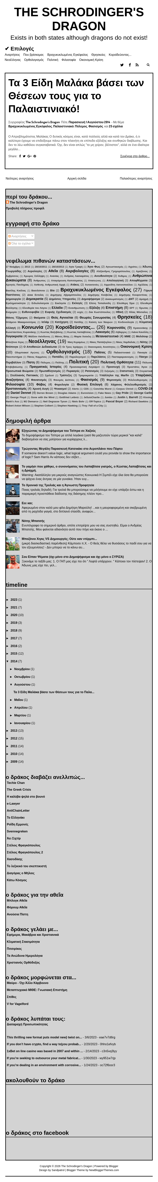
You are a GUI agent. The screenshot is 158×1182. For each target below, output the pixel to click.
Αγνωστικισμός (114, 266)
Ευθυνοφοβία (30, 311)
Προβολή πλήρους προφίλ (25, 208)
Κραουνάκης (140, 328)
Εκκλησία (60, 303)
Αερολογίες (35, 271)
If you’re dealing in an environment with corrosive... (44, 1065)
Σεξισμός (109, 371)
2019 (14, 622)
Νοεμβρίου (22, 669)
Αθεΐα (53, 271)
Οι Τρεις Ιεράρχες (72, 346)
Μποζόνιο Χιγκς (15, 342)
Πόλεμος (81, 126)
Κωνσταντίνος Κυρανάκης (21, 332)
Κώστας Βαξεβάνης (51, 332)
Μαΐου (19, 699)
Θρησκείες (98, 54)
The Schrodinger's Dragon (29, 202)
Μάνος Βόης (62, 336)
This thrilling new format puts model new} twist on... (44, 1037)
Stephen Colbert (43, 405)
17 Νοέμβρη (13, 266)
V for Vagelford (17, 1004)
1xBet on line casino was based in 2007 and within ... (45, 1051)
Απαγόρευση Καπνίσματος (67, 280)
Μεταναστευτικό (107, 336)
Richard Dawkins (138, 401)
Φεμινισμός (114, 379)
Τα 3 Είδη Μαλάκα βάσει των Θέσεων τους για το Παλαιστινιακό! (76, 95)
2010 (14, 753)
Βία (52, 290)
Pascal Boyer (114, 401)
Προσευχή (113, 366)
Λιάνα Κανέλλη (139, 332)
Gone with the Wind (42, 397)
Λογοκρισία (14, 336)
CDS (86, 388)
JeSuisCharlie (92, 397)
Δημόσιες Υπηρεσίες (62, 298)
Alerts (75, 388)
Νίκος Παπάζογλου (101, 342)
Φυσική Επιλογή (89, 384)
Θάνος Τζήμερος (17, 317)
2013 (27, 266)
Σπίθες (12, 997)
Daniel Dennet (21, 392)
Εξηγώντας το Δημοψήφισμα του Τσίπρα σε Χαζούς (59, 430)
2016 (14, 646)
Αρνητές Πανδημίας (17, 284)
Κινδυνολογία (126, 322)
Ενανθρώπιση (76, 308)
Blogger (113, 1166)
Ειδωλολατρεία (40, 303)
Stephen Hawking (67, 405)
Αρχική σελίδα (76, 178)
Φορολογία (62, 384)
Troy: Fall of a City (92, 405)
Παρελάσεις (98, 356)
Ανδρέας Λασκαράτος (76, 276)
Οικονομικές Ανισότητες (102, 346)
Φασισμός (95, 126)
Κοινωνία (32, 327)
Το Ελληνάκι (15, 817)
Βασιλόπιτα (38, 290)
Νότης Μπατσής (33, 520)
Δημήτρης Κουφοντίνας (133, 294)
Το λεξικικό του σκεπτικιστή (27, 866)
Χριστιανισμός (16, 388)
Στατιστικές (127, 370)
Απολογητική (115, 280)
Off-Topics (95, 401)
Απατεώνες (94, 280)
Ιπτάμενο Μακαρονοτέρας (21, 322)
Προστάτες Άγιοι (137, 366)
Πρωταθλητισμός (50, 370)
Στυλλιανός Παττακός (24, 375)
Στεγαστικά (145, 371)
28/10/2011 (41, 266)
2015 (14, 653)
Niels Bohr (78, 401)
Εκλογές (77, 303)
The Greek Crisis (19, 789)
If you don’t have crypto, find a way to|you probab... (44, 1044)
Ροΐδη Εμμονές (17, 824)
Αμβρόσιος (12, 276)
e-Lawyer (13, 803)
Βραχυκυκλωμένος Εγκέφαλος (67, 54)
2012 (14, 738)
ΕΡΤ (132, 308)
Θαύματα (39, 317)
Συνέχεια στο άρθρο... (135, 156)
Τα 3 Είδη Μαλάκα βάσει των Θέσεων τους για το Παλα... (53, 692)
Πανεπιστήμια (14, 356)
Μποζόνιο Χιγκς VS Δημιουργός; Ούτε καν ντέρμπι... (59, 538)
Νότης (144, 342)
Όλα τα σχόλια (19, 243)
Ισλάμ (45, 322)
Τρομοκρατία (85, 375)
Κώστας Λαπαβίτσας (79, 332)
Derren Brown (45, 393)
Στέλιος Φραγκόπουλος (23, 845)
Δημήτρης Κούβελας (100, 294)
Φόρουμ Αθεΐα (17, 907)
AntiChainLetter (18, 810)
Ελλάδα (57, 307)
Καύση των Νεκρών (101, 322)
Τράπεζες (66, 375)
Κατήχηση (61, 322)
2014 (14, 661)
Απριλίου (21, 707)
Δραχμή (143, 299)
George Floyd (18, 397)
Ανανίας (54, 276)
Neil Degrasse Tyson (55, 401)
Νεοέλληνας (13, 59)
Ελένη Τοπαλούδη (100, 303)
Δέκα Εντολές (35, 294)
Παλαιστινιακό (63, 126)
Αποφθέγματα (139, 280)
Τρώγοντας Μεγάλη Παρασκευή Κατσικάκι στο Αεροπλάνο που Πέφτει (72, 448)
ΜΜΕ (127, 336)
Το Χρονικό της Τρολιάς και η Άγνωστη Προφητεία (58, 485)
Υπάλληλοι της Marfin (114, 375)
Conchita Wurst (102, 388)
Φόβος (41, 384)
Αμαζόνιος (142, 271)
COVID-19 (145, 388)
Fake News (104, 393)
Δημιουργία (13, 298)
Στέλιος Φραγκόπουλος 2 (25, 852)
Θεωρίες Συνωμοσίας (95, 317)
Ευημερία (11, 312)
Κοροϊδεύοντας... (120, 54)
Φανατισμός (39, 379)
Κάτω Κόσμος (17, 880)
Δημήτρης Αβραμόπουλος (65, 294)
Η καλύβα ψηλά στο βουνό (26, 796)
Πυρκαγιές (73, 370)
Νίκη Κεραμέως (76, 342)
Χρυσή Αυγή (40, 388)
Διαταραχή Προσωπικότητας (27, 1024)
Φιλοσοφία (69, 59)
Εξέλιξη (94, 307)
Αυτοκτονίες (92, 284)
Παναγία (142, 352)
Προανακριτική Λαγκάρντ (85, 366)
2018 (14, 630)
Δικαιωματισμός (114, 299)
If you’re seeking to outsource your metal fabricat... (44, 1058)
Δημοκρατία (34, 298)
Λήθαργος (121, 332)
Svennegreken (17, 831)
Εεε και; (27, 503)
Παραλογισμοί (77, 356)
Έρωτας (143, 308)
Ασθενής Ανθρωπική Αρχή (49, 284)
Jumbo (108, 397)
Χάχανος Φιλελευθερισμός (128, 384)
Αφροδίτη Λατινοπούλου (118, 284)
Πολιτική (52, 59)
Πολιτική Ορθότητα (117, 362)
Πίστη (30, 362)
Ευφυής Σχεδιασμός (58, 311)
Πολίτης (59, 362)
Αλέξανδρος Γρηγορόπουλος (113, 271)
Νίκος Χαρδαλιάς (126, 342)
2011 (14, 746)
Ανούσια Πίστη (17, 914)
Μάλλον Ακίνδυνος (39, 336)
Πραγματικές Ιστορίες (46, 366)
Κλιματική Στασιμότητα (23, 941)
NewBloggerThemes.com (104, 1170)
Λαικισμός (102, 332)
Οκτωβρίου (22, 676)
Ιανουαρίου (22, 723)
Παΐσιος (100, 352)
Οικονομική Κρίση (91, 59)
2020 (14, 615)
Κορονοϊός (116, 328)
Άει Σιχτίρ (14, 838)
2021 (14, 607)
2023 (14, 599)
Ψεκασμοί (60, 388)
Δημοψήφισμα (90, 298)
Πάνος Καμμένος (37, 356)
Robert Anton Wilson (18, 405)
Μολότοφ (142, 336)
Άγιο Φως (93, 266)
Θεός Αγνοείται (62, 317)
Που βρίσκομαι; (33, 54)
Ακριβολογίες (77, 271)
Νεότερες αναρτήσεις (20, 178)
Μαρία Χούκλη (82, 336)
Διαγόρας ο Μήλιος (21, 873)
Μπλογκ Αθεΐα (17, 900)
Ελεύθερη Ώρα (125, 303)
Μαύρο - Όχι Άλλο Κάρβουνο (27, 983)
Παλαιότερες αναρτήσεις (136, 178)
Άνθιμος (122, 276)
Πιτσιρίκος (14, 948)
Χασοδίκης (14, 859)
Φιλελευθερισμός (138, 380)
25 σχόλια (116, 126)
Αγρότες (133, 266)
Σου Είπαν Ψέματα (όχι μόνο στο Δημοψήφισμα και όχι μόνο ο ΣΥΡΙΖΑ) (73, 556)
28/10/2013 (58, 266)
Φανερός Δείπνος (64, 380)
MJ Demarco (31, 401)
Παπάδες (58, 356)
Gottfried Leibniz (69, 397)
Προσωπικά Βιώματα (20, 370)
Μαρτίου (20, 715)
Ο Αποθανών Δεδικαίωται (40, 346)
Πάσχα (143, 356)
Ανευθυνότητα (103, 275)
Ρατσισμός (92, 370)
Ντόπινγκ (12, 346)
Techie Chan (16, 782)
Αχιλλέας (143, 284)
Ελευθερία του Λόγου (34, 308)
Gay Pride (122, 392)
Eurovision (87, 393)
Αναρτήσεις (12, 54)
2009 (14, 761)
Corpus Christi (124, 388)
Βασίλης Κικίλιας (16, 290)
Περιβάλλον (13, 362)
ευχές (80, 312)
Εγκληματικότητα (16, 303)
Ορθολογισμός (34, 59)
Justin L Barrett (127, 397)
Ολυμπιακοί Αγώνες (27, 352)
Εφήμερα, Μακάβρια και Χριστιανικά (33, 934)
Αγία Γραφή (76, 266)
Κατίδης (78, 322)
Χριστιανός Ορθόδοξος (23, 962)
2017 (14, 638)
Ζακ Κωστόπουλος (100, 312)
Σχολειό (49, 375)
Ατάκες (74, 284)
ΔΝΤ (131, 298)
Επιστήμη (114, 308)
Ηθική (119, 311)
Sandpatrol (58, 1170)
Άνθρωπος (39, 280)
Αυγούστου (22, 684)
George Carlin (143, 392)
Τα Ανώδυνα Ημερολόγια (25, 955)
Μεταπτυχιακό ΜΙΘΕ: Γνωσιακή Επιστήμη (37, 990)
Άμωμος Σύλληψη (34, 276)
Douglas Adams (67, 393)
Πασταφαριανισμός (123, 356)
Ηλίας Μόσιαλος (138, 312)
